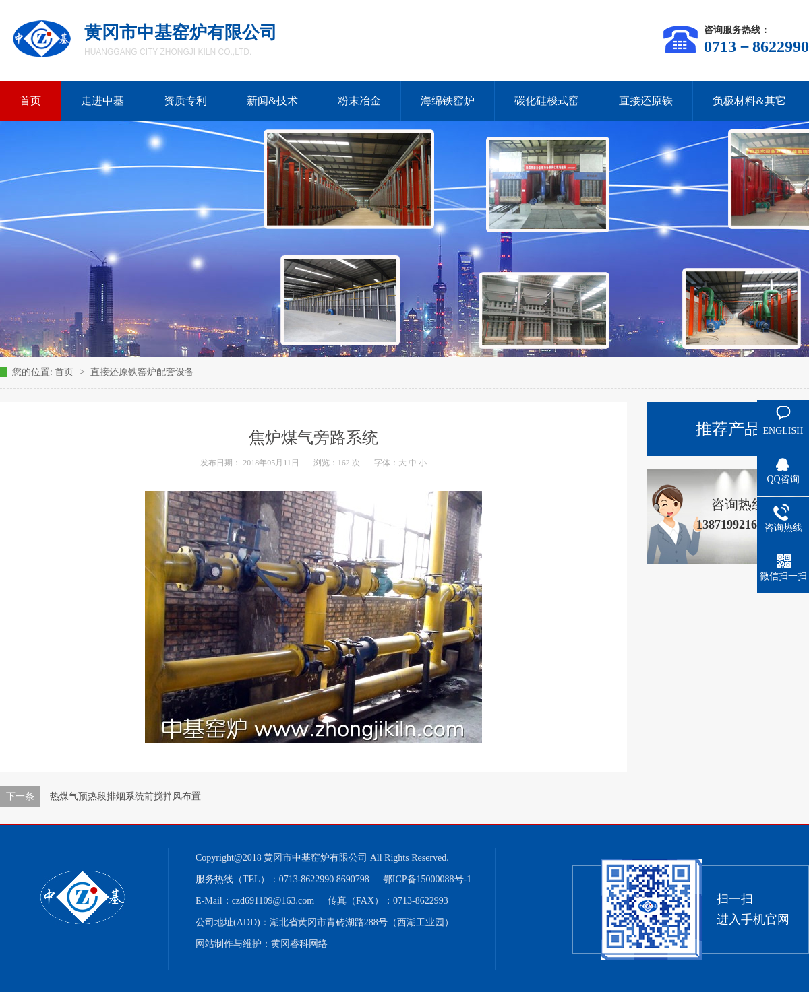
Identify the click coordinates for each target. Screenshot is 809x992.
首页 (65, 372)
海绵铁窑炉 (448, 100)
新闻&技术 (272, 100)
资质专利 (185, 100)
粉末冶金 (359, 100)
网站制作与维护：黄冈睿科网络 (262, 944)
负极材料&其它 (749, 100)
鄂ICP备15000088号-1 (427, 879)
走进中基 (102, 100)
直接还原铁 (646, 100)
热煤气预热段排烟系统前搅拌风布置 (125, 796)
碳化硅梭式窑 (546, 100)
